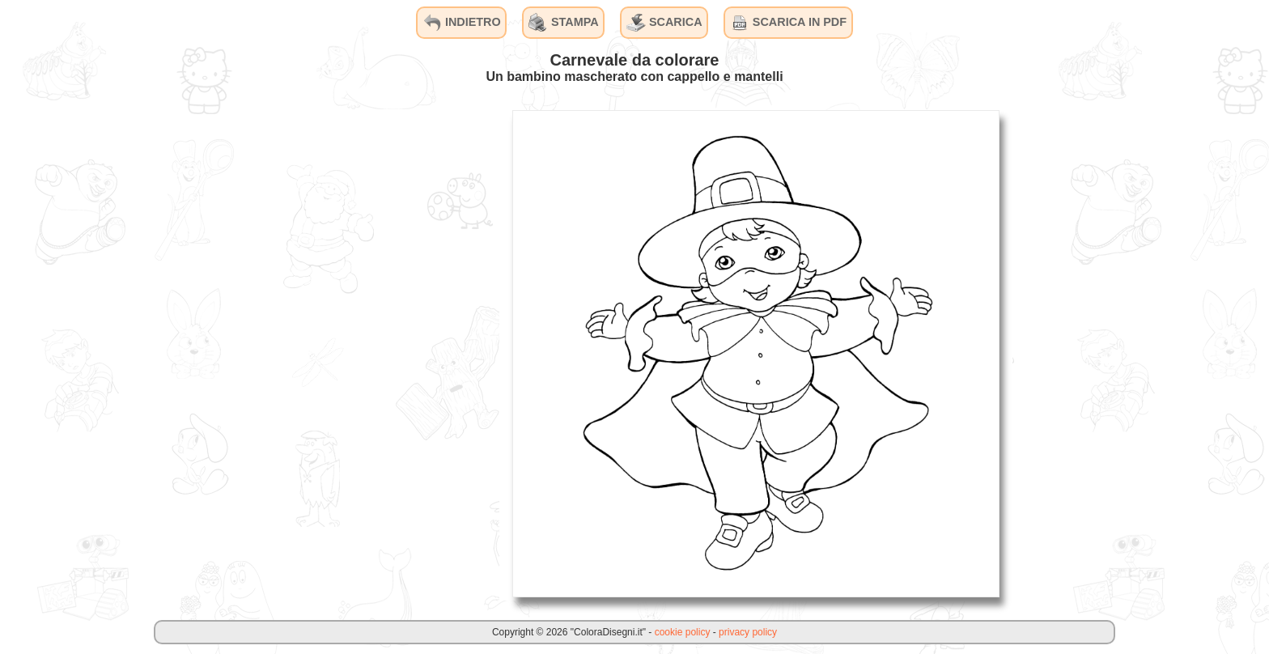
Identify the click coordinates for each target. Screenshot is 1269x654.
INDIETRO (461, 22)
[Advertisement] (378, 353)
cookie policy (683, 632)
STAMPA (563, 22)
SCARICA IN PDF (788, 22)
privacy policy (748, 632)
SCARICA (664, 22)
